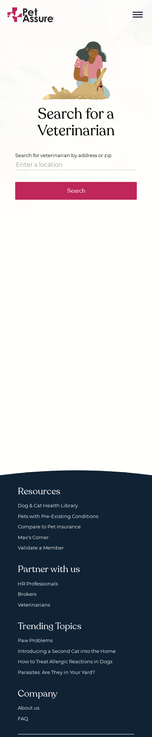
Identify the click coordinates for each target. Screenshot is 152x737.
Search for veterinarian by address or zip (63, 155)
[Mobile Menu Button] (138, 14)
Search (76, 191)
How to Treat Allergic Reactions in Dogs (65, 661)
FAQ (23, 718)
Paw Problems (35, 640)
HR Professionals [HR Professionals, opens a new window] (38, 584)
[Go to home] (30, 14)
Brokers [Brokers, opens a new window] (27, 594)
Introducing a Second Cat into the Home (67, 651)
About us (28, 708)
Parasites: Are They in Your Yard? (56, 672)
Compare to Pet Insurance (49, 526)
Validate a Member (41, 548)
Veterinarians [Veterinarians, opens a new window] (34, 605)
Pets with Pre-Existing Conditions (58, 516)
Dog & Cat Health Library (48, 505)
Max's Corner (33, 537)
